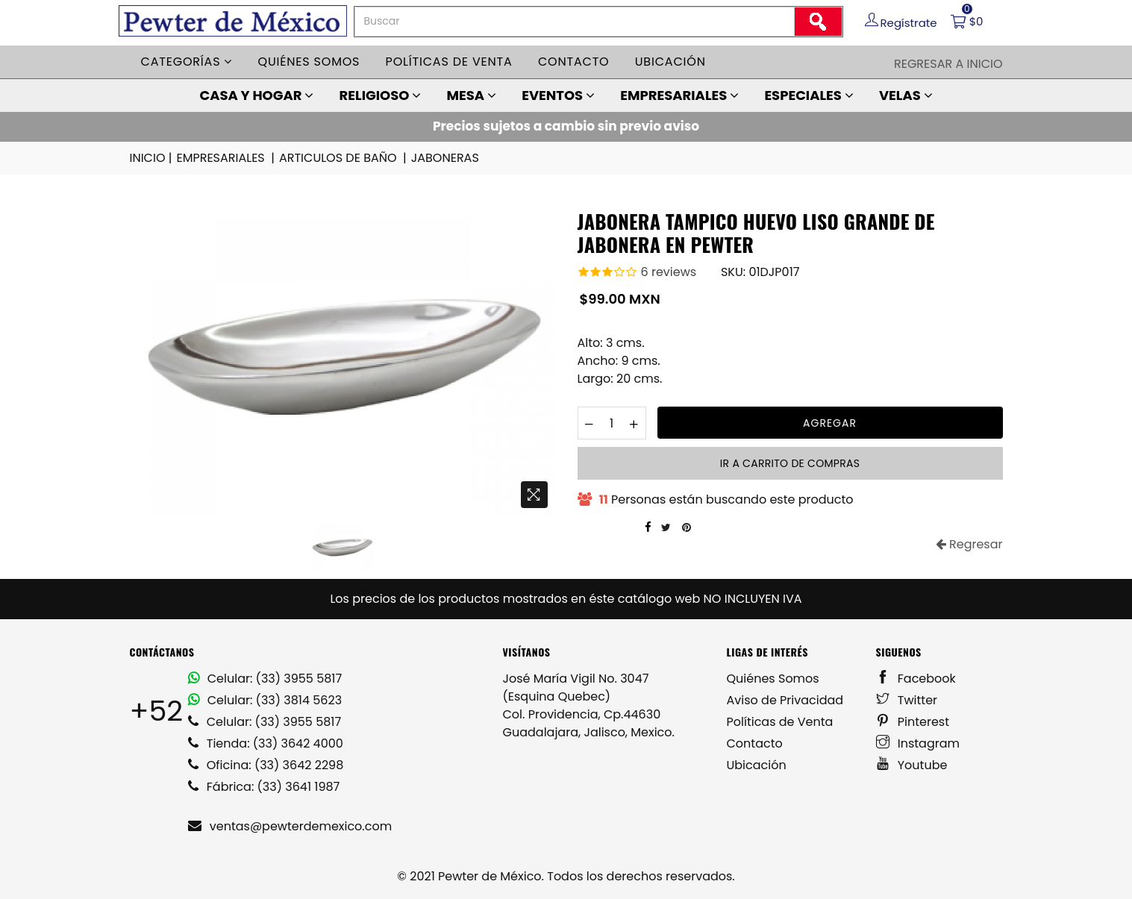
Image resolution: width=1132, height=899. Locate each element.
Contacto (574, 61)
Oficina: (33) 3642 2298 (266, 765)
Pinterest (913, 721)
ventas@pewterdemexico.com (290, 826)
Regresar (969, 544)
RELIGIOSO (381, 95)
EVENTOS (558, 95)
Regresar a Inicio (948, 63)
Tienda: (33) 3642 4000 (265, 743)
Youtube (912, 765)
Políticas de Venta (780, 721)
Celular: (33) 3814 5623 (265, 700)
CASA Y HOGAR (256, 95)
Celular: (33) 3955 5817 (265, 678)
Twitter (907, 700)
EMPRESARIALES (679, 95)
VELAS (906, 95)
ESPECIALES (808, 95)
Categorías (187, 61)
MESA (470, 95)
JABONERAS (445, 157)
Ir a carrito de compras (790, 463)
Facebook (916, 678)
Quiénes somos (309, 61)
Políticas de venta (449, 61)
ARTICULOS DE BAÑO (344, 158)
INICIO (152, 158)
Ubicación (670, 61)
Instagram (918, 743)
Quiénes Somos (773, 678)
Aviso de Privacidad (785, 700)
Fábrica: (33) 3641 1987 (264, 786)
